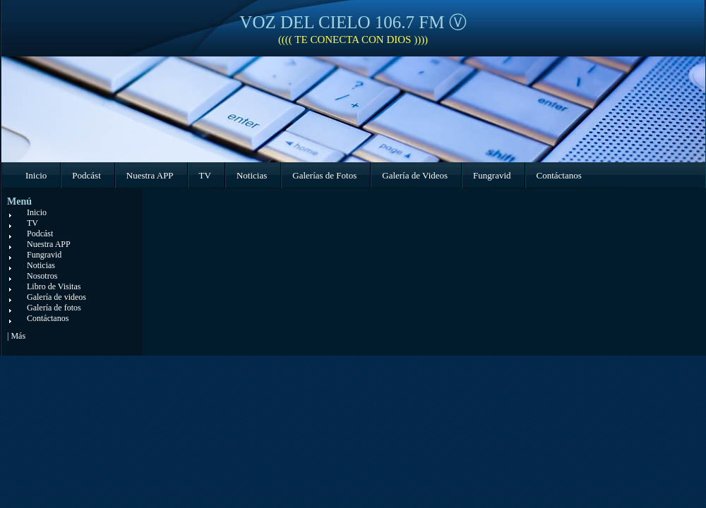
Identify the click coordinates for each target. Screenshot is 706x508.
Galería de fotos (54, 308)
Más (18, 336)
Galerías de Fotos (324, 175)
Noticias (252, 175)
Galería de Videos (415, 175)
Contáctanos (559, 175)
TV (205, 175)
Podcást (86, 175)
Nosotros (42, 276)
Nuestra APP (150, 175)
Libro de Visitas (53, 286)
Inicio (36, 175)
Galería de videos (56, 297)
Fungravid (491, 175)
